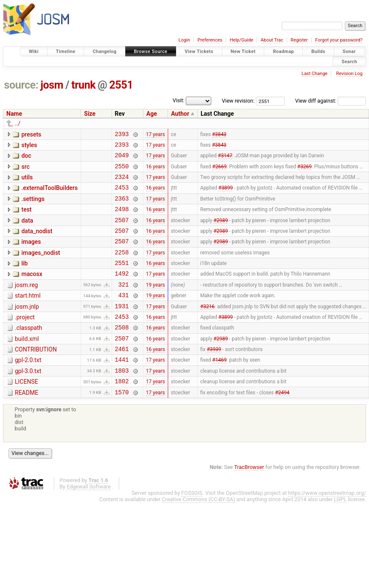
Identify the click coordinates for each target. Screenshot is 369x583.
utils (27, 182)
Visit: (178, 100)
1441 (122, 387)
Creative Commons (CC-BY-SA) (198, 531)
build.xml (27, 363)
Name (14, 113)
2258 (122, 267)
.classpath (28, 350)
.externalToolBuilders (49, 194)
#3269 (304, 171)
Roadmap (283, 51)
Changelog (104, 51)
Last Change (314, 73)
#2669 (219, 171)
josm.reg (26, 302)
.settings (32, 206)
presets (31, 134)
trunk (83, 85)
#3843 (219, 135)
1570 (122, 424)
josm (51, 85)
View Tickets (199, 51)
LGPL (340, 531)
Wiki (34, 51)
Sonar (349, 51)
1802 (122, 411)
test (26, 218)
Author (180, 113)
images (31, 254)
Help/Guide (241, 40)
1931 (122, 328)
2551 (121, 85)
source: (21, 85)
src (25, 170)
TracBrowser (249, 499)
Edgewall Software (89, 518)
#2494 (282, 424)
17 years (155, 135)
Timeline (65, 51)
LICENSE (26, 410)
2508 (122, 351)
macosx (31, 290)
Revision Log (349, 73)
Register (299, 40)
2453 (122, 195)
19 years (155, 303)
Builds (318, 51)
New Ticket (243, 51)
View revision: (238, 101)
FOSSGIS (191, 525)
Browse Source (151, 51)
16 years (155, 171)
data (27, 230)
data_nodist (36, 242)
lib (24, 278)
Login (184, 40)
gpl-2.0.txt (28, 386)
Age (151, 113)
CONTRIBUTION (36, 374)
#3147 (225, 159)
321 (123, 303)
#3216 (207, 327)
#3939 (214, 376)
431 (123, 315)
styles (29, 146)
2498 (122, 219)
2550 (122, 171)
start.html (28, 314)
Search (349, 61)
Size (89, 113)
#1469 (219, 388)
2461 (122, 375)
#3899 (225, 195)
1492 (122, 291)
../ (17, 123)
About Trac (272, 40)
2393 (122, 135)
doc (26, 158)
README (26, 423)
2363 (122, 207)
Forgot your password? (339, 40)
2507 (122, 231)
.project (25, 338)
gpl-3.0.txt (28, 399)
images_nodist (40, 266)
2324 (122, 183)
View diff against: (330, 101)
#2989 (220, 231)
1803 (122, 400)
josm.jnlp (27, 327)
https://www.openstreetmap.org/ (327, 525)
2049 (122, 159)
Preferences (209, 40)
